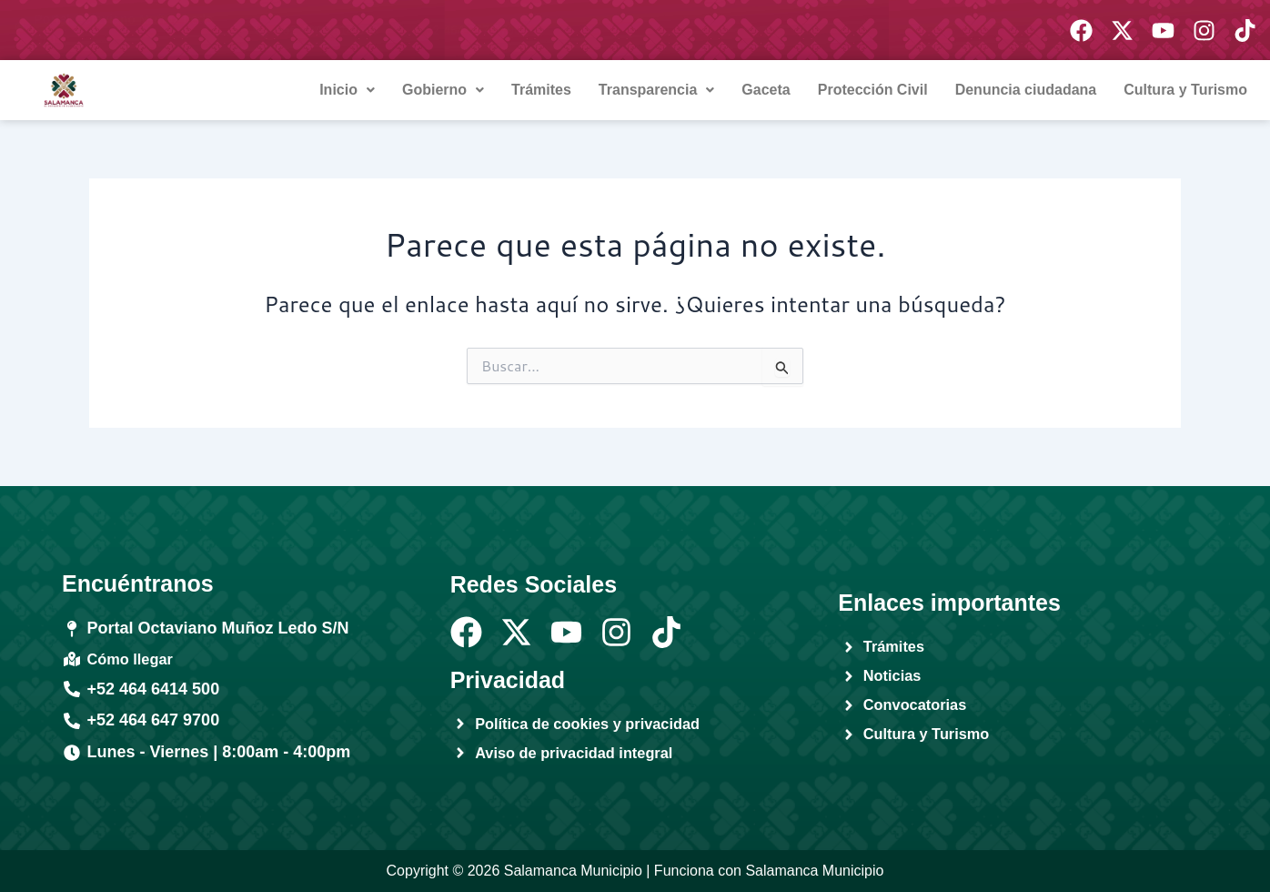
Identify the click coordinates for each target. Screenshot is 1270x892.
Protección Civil (873, 89)
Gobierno (443, 89)
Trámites (541, 89)
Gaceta (765, 89)
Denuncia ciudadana (1026, 89)
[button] (347, 90)
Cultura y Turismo (1185, 89)
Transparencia (657, 89)
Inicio (347, 89)
